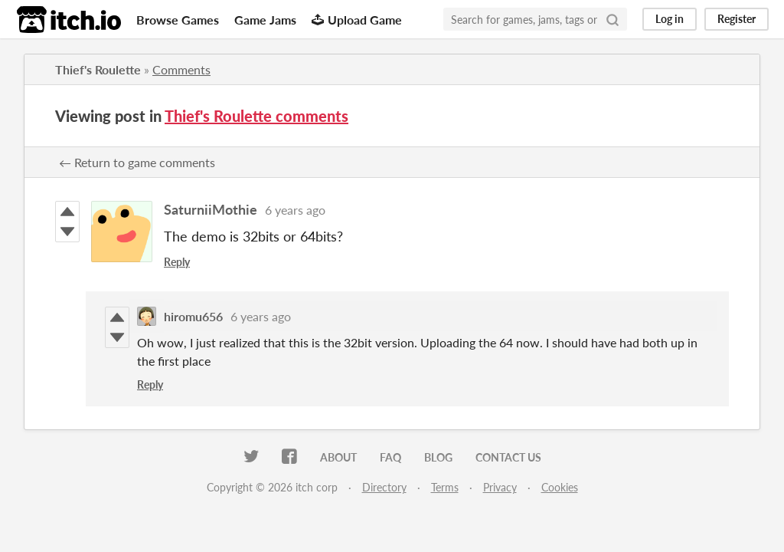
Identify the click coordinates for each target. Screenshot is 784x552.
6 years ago (295, 209)
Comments (181, 69)
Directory (384, 487)
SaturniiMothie (210, 209)
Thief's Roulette (98, 69)
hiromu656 (193, 316)
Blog (438, 457)
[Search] (612, 19)
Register (736, 18)
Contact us (508, 457)
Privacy (500, 487)
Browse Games (177, 19)
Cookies (559, 487)
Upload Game (357, 19)
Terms (445, 487)
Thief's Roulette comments (256, 116)
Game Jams (265, 19)
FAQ (390, 457)
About (338, 457)
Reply (177, 261)
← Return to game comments (137, 162)
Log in (669, 18)
